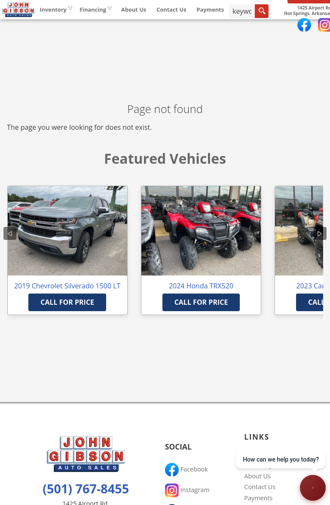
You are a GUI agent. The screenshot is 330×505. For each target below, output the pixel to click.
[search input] (288, 27)
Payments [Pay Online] (258, 25)
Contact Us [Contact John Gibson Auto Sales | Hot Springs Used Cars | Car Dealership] (218, 25)
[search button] (308, 27)
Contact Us (259, 487)
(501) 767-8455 (86, 488)
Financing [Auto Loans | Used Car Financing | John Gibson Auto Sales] (140, 25)
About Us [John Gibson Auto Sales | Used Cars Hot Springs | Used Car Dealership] (180, 25)
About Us (257, 476)
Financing (258, 465)
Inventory (100, 25)
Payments (258, 498)
